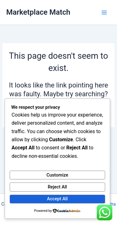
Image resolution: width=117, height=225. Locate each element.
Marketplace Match (38, 12)
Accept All (57, 199)
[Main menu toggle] (104, 12)
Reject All (57, 187)
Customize (57, 175)
